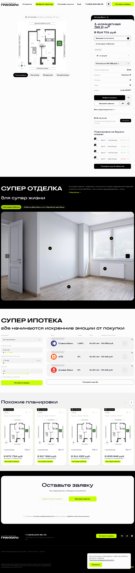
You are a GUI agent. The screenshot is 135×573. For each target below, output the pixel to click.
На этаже (34, 75)
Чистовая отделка (11, 207)
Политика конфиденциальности (101, 560)
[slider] (11, 352)
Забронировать (109, 98)
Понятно (96, 565)
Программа (5, 335)
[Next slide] (131, 402)
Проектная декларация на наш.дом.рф (13, 551)
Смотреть (125, 120)
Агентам (42, 551)
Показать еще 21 (90, 382)
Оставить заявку (123, 4)
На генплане (63, 75)
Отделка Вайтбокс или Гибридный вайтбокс (44, 207)
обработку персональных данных (78, 516)
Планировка (20, 75)
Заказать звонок (106, 103)
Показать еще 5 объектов (112, 166)
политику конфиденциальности (43, 516)
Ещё (79, 4)
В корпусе (48, 75)
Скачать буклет (33, 551)
